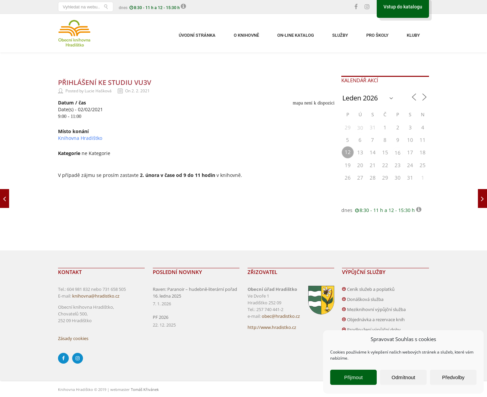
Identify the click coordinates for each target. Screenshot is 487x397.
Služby (340, 35)
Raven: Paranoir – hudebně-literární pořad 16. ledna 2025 (195, 292)
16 (398, 152)
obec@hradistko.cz (281, 316)
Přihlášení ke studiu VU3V (104, 82)
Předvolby (453, 377)
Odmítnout (403, 377)
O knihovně (246, 35)
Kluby (413, 35)
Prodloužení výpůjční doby (374, 330)
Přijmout (353, 377)
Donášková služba (365, 299)
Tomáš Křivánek (145, 389)
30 (360, 127)
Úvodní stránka (197, 35)
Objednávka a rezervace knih (376, 319)
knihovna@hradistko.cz (95, 296)
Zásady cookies (73, 338)
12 (348, 152)
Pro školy (377, 35)
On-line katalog (295, 35)
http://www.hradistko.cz (272, 327)
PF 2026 (160, 317)
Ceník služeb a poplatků (371, 289)
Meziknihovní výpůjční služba (376, 309)
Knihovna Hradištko (80, 138)
